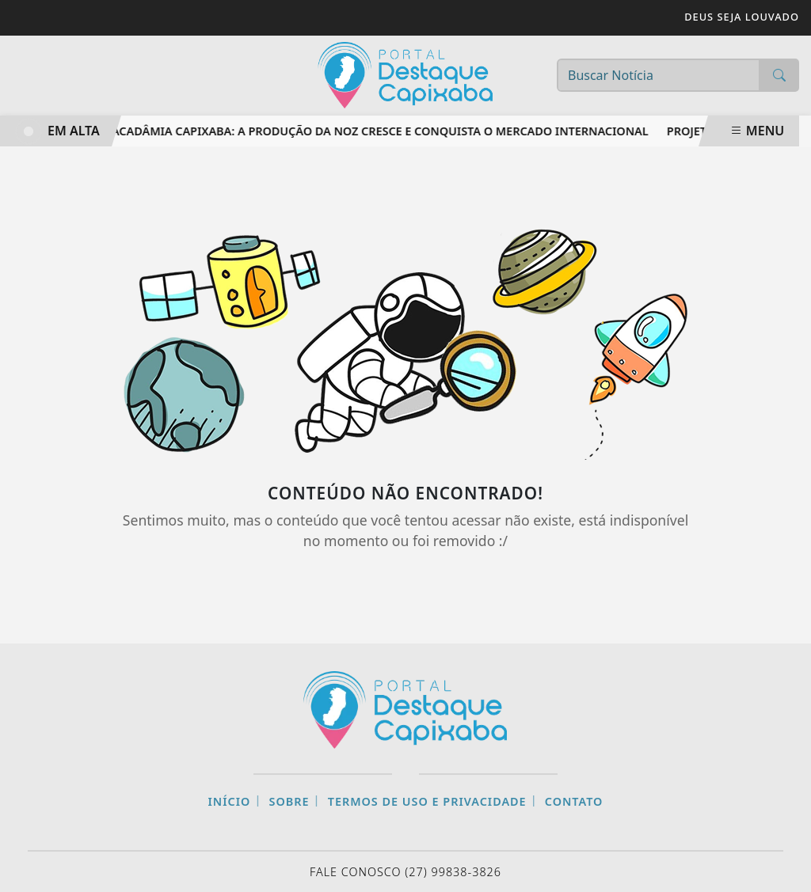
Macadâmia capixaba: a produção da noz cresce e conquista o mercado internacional (376, 131)
